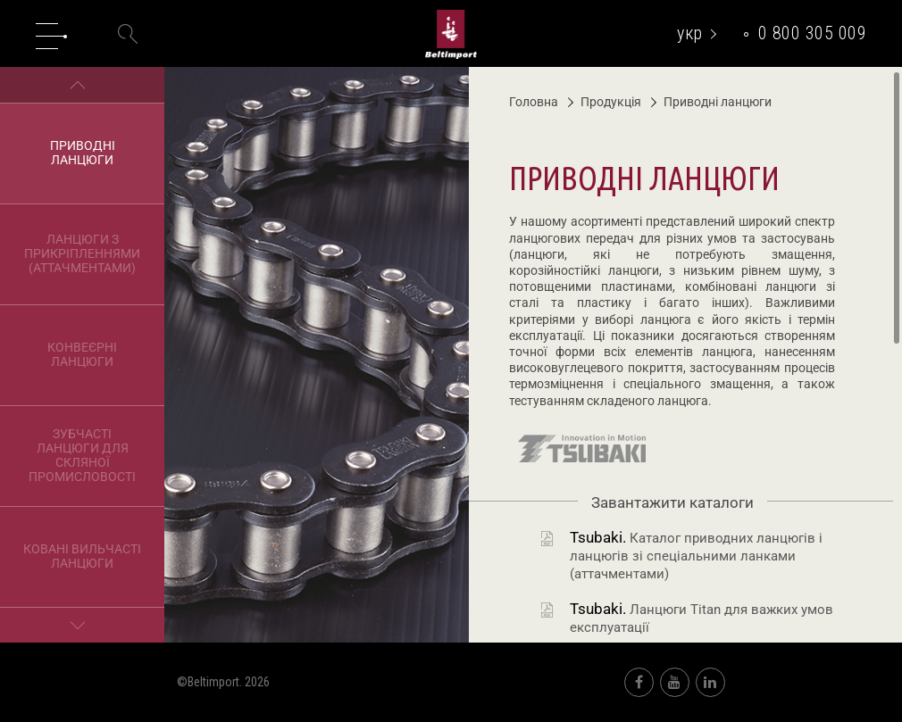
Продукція (604, 102)
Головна (533, 102)
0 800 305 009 (812, 33)
